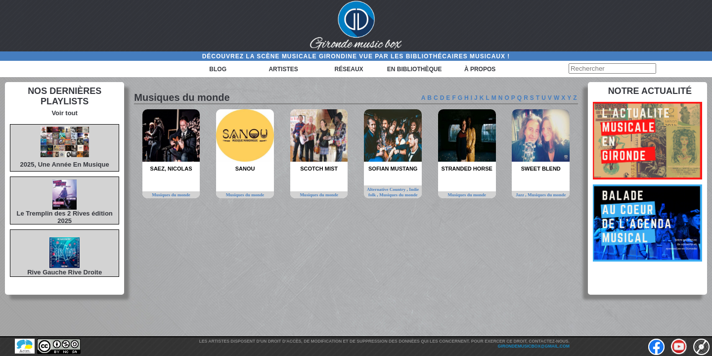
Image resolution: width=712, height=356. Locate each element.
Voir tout (64, 113)
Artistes (283, 69)
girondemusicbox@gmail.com (534, 346)
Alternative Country (387, 189)
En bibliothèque (414, 69)
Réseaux (349, 69)
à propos (479, 69)
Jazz (520, 194)
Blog (217, 69)
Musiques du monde (171, 194)
